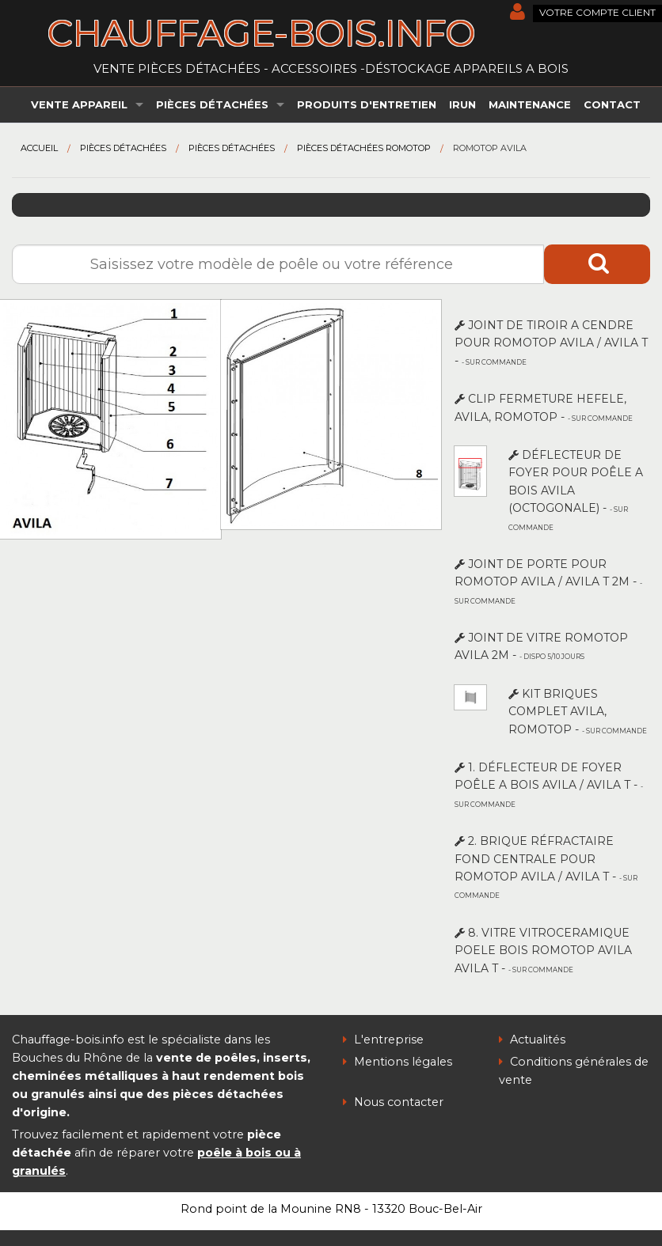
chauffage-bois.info (261, 33)
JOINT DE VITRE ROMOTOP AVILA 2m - (541, 646)
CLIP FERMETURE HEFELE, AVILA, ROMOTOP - (544, 407)
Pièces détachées (212, 104)
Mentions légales (397, 1062)
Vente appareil (79, 104)
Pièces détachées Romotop (364, 147)
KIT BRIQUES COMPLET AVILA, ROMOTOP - (577, 712)
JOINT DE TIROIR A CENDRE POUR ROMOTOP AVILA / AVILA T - (551, 343)
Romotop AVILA (490, 147)
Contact (612, 104)
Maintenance (530, 104)
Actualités (532, 1039)
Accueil (39, 147)
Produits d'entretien (366, 104)
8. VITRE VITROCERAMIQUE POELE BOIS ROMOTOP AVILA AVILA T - (543, 950)
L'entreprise (383, 1039)
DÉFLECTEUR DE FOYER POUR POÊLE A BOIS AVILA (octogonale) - (575, 490)
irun (462, 104)
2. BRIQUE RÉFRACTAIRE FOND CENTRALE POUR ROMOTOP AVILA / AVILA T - (546, 866)
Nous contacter (393, 1102)
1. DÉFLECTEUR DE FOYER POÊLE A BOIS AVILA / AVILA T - (549, 784)
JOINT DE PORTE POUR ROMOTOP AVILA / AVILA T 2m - (548, 581)
